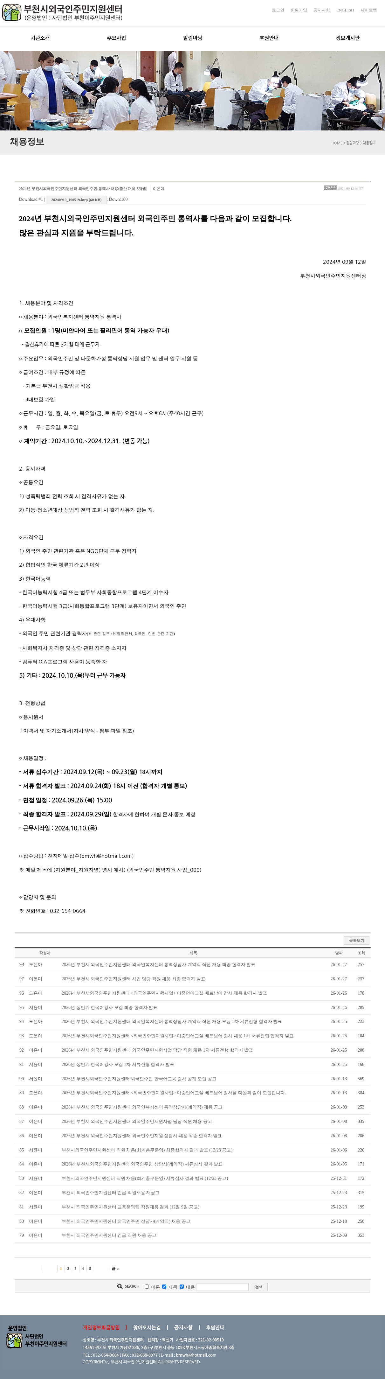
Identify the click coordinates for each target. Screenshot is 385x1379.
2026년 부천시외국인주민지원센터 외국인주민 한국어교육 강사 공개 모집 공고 (139, 1078)
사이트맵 (369, 10)
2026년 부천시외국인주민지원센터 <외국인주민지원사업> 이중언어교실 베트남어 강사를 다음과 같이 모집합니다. (174, 1092)
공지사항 (321, 10)
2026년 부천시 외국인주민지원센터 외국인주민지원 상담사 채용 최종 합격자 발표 (142, 1135)
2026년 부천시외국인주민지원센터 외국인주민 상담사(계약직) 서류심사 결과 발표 (142, 1164)
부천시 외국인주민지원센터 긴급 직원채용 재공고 (111, 1192)
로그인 (278, 10)
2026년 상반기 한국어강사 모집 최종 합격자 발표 (109, 1007)
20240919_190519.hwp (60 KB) (76, 200)
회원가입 (299, 10)
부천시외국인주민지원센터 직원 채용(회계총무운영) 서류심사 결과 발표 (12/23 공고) (145, 1178)
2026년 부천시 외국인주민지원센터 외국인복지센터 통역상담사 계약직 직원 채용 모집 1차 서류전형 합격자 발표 (172, 1021)
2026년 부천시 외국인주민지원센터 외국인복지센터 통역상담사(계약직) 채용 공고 (142, 1107)
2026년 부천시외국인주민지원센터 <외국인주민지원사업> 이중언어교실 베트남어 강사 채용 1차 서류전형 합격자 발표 (178, 1035)
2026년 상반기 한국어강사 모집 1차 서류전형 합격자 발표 (118, 1064)
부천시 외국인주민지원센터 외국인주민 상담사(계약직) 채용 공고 (126, 1221)
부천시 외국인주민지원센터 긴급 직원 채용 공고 (109, 1235)
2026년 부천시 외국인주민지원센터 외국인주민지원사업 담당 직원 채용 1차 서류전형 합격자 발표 (157, 1050)
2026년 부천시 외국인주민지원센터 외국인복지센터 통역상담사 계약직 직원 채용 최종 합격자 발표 (158, 964)
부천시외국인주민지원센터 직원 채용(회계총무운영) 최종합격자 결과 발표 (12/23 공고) (147, 1150)
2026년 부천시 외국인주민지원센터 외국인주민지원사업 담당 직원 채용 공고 (137, 1121)
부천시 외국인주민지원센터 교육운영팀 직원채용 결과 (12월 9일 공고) (130, 1207)
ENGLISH (345, 10)
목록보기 (356, 940)
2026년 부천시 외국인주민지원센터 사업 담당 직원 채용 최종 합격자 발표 (133, 978)
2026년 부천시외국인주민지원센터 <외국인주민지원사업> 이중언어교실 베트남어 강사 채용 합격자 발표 (164, 993)
